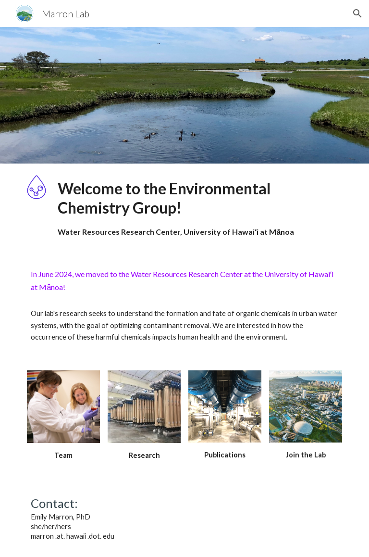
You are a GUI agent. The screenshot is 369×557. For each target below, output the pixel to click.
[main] (198, 208)
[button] (357, 13)
